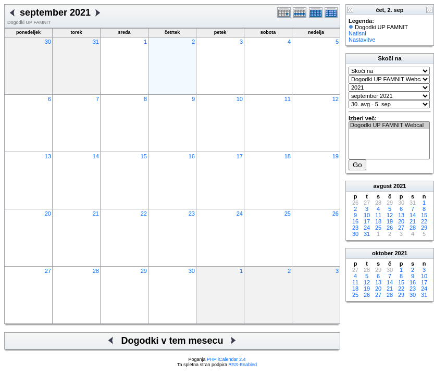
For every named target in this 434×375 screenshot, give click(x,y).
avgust (382, 186)
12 (335, 99)
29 (144, 271)
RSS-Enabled (243, 364)
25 (287, 213)
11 (287, 99)
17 (240, 156)
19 (335, 156)
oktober (382, 253)
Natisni (357, 33)
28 (96, 271)
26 (335, 213)
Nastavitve (362, 39)
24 (240, 213)
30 (48, 42)
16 (192, 156)
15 (144, 156)
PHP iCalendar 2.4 (226, 359)
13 (48, 156)
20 (48, 213)
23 (192, 213)
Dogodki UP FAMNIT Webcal (389, 125)
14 (96, 156)
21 (96, 213)
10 (240, 99)
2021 (399, 186)
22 (144, 213)
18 (287, 156)
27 (48, 271)
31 (96, 42)
